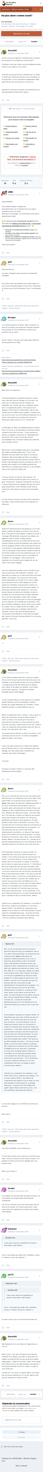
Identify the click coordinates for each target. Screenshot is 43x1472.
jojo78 (10, 1274)
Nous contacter (21, 1466)
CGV (3, 1461)
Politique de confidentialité (12, 1458)
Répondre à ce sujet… (13, 1420)
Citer (8, 100)
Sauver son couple (12, 138)
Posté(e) (18, 53)
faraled (11, 1188)
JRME (10, 192)
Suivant (34, 41)
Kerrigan (12, 317)
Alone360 (8, 22)
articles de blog (25, 163)
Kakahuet (12, 1229)
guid (10, 262)
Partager (21, 1432)
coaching (25, 165)
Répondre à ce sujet (21, 34)
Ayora (10, 521)
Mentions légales (30, 1458)
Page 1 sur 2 (22, 41)
